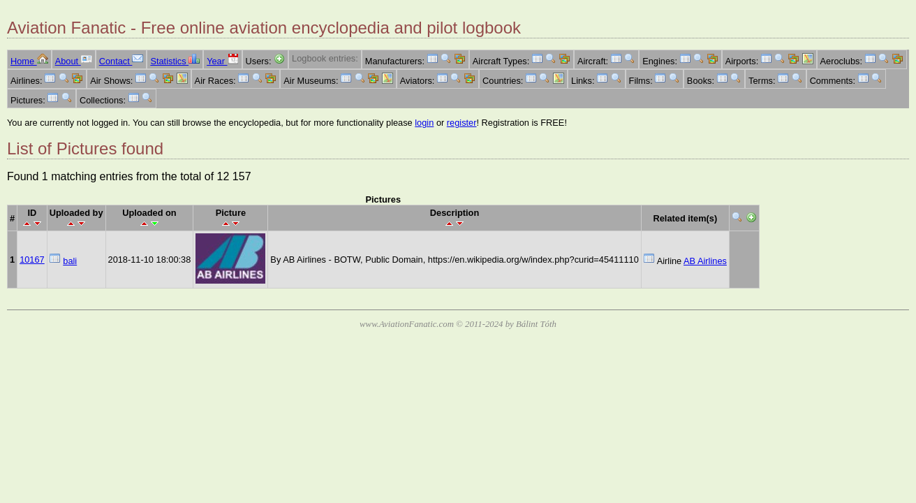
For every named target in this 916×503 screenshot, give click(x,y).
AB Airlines (705, 261)
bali (70, 261)
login (424, 122)
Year (222, 61)
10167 (32, 259)
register (462, 122)
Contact (121, 61)
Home (29, 61)
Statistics (175, 61)
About (73, 61)
